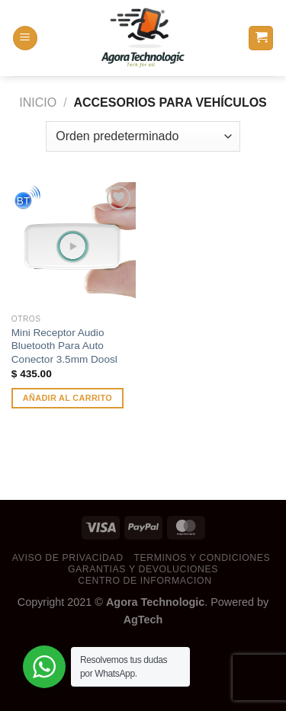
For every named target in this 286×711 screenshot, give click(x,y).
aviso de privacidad (68, 557)
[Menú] (25, 38)
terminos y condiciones (201, 557)
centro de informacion (144, 580)
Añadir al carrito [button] (67, 397)
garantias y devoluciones (143, 569)
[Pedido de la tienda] (142, 136)
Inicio (37, 102)
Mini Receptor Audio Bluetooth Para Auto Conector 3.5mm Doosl (64, 346)
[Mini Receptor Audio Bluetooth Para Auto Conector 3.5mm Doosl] (73, 244)
